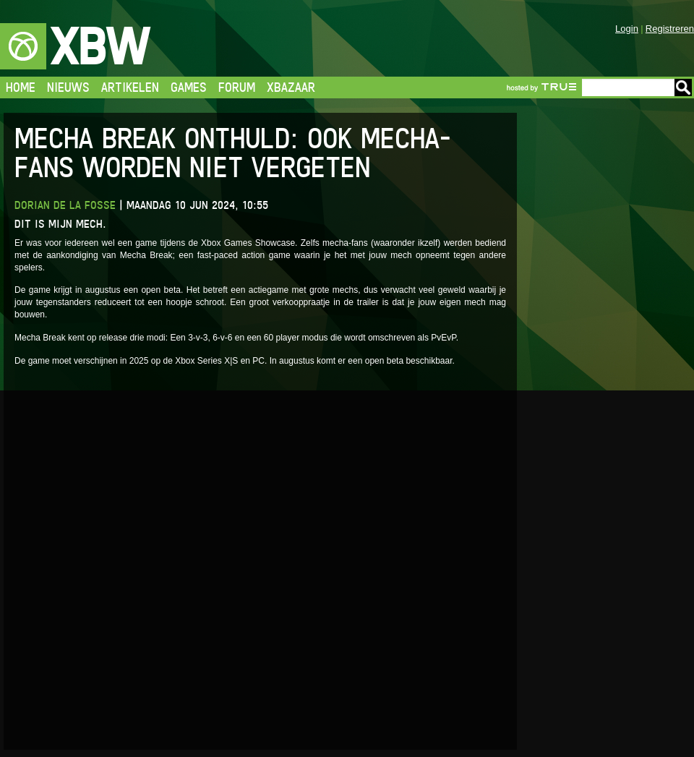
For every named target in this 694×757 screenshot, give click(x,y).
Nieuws (68, 87)
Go (683, 87)
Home (20, 87)
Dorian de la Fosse (65, 205)
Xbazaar (291, 87)
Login (626, 28)
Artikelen (130, 87)
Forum (236, 87)
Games (189, 87)
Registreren (670, 28)
